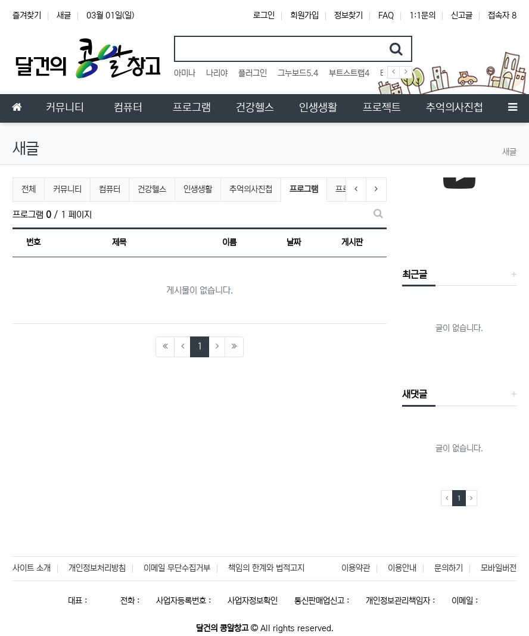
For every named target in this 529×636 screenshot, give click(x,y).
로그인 (264, 15)
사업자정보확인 (253, 601)
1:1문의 (422, 15)
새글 (64, 15)
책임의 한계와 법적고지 (266, 568)
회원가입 (304, 15)
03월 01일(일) (110, 15)
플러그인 (252, 73)
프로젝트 (349, 189)
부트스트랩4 (349, 73)
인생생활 (197, 189)
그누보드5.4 (298, 73)
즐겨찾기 (27, 15)
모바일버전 (498, 568)
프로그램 (304, 188)
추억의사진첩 (250, 189)
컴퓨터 (109, 189)
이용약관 (355, 568)
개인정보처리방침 (97, 568)
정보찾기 (348, 15)
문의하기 (448, 568)
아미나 (184, 73)
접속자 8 (502, 15)
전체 (28, 189)
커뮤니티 (67, 189)
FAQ (386, 15)
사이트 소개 (32, 568)
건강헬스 (152, 189)
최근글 (414, 274)
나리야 (217, 73)
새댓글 (414, 394)
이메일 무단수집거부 (177, 568)
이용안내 (402, 568)
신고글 (461, 15)
